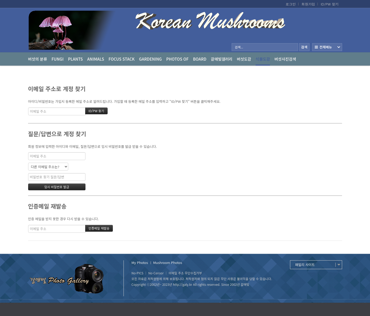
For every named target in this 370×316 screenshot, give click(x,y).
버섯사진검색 (285, 59)
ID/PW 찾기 (330, 4)
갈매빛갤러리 (221, 59)
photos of (177, 59)
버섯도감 (244, 59)
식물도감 (263, 61)
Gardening (150, 59)
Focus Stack (122, 59)
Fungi (58, 59)
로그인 (291, 4)
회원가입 (308, 4)
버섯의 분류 (37, 59)
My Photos (140, 262)
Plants (75, 59)
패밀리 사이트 (305, 264)
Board (199, 59)
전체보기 (327, 47)
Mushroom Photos (167, 262)
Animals (95, 59)
